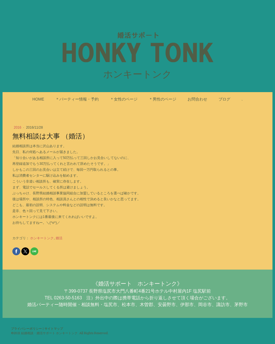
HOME (38, 99)
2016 (18, 127)
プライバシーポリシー (26, 328)
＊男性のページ (162, 99)
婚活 (59, 238)
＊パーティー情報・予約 (77, 99)
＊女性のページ (124, 99)
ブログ (224, 99)
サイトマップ (53, 328)
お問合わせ (197, 99)
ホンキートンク (42, 238)
